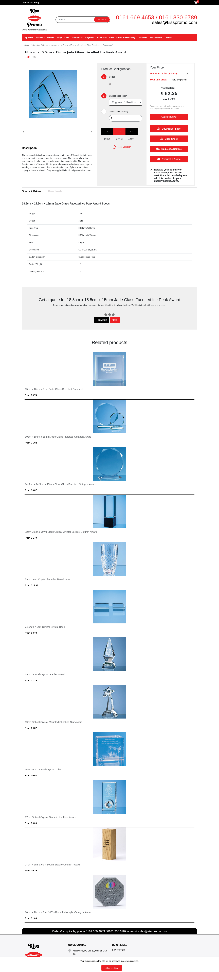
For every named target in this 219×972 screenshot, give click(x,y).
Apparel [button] (29, 38)
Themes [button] (168, 38)
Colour (112, 77)
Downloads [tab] (55, 191)
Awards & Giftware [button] (44, 38)
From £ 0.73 (31, 395)
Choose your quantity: (119, 111)
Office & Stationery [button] (125, 38)
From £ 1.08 (31, 918)
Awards (54, 45)
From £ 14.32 (31, 585)
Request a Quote (168, 159)
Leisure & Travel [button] (105, 38)
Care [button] (66, 38)
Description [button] (29, 148)
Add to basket (169, 116)
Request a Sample (169, 149)
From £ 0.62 (31, 775)
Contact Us (27, 3)
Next (114, 319)
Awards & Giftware (40, 45)
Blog (36, 3)
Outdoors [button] (142, 38)
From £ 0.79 (31, 633)
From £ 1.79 (31, 538)
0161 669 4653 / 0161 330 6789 (156, 17)
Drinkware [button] (77, 38)
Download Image (168, 128)
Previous (102, 319)
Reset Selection (121, 147)
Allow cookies (111, 968)
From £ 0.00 (31, 823)
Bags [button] (59, 38)
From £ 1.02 (31, 442)
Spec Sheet (168, 139)
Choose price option (118, 96)
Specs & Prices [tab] (31, 191)
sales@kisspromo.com (174, 22)
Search (102, 20)
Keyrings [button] (89, 38)
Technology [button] (156, 38)
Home (26, 45)
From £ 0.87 (31, 490)
